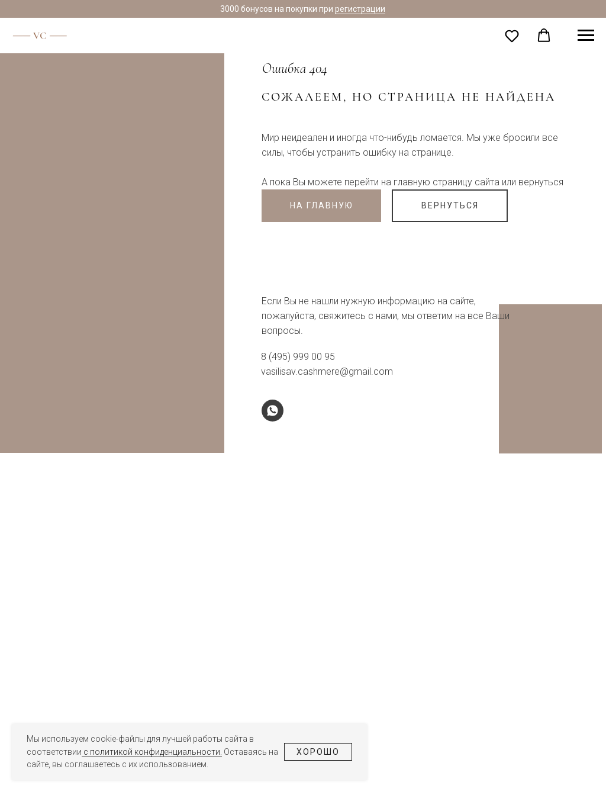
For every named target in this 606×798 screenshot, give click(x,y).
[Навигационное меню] (586, 35)
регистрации (360, 9)
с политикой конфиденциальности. (152, 752)
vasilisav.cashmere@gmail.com (327, 371)
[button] (512, 35)
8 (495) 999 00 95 (298, 356)
